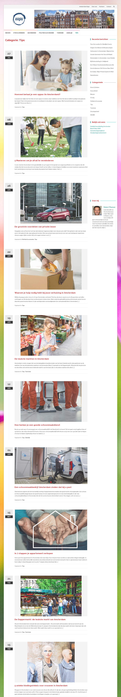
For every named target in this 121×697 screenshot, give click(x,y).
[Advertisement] (103, 167)
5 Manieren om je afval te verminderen (34, 160)
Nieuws (7, 33)
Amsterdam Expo (84, 6)
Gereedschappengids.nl (97, 130)
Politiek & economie (46, 33)
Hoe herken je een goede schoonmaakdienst (37, 425)
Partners (101, 6)
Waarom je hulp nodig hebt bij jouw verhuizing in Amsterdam (45, 293)
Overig (92, 97)
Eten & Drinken (19, 33)
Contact (109, 6)
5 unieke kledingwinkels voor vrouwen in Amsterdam (41, 685)
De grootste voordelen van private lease (35, 227)
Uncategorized (94, 111)
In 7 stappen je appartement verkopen (34, 553)
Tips (76, 33)
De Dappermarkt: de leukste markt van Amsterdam (40, 619)
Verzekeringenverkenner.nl (98, 133)
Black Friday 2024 (95, 128)
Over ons (94, 6)
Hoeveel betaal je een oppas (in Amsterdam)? (37, 94)
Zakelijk (69, 33)
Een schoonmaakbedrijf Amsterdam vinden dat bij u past (43, 487)
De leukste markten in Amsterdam (32, 359)
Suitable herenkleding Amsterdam (100, 126)
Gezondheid (32, 33)
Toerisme (60, 33)
